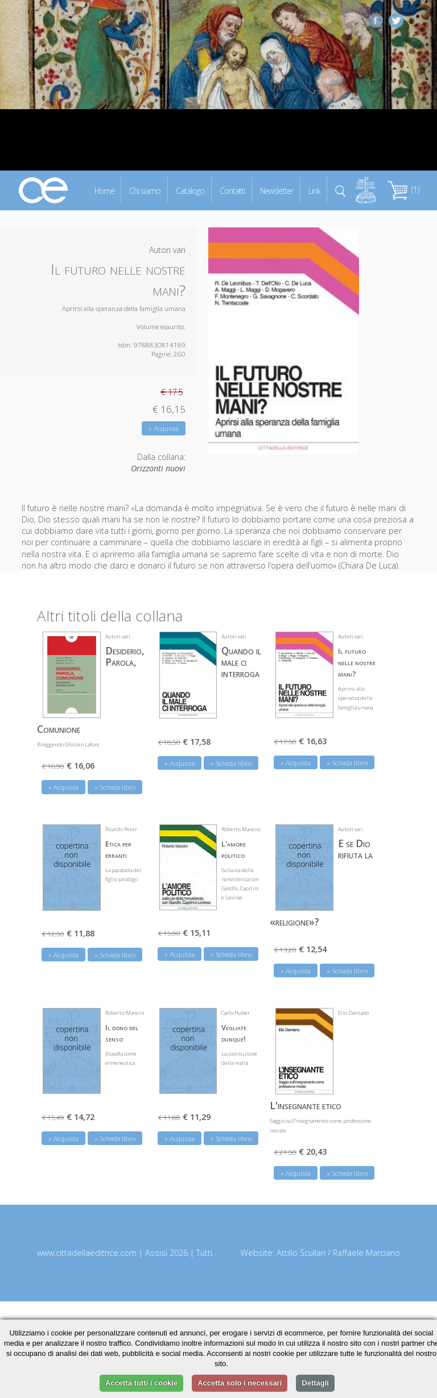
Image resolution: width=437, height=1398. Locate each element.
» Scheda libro (114, 787)
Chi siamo (144, 190)
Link (314, 190)
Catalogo (190, 190)
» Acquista (164, 428)
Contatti (232, 190)
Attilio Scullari (301, 1252)
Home (104, 190)
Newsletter (276, 190)
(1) (403, 189)
